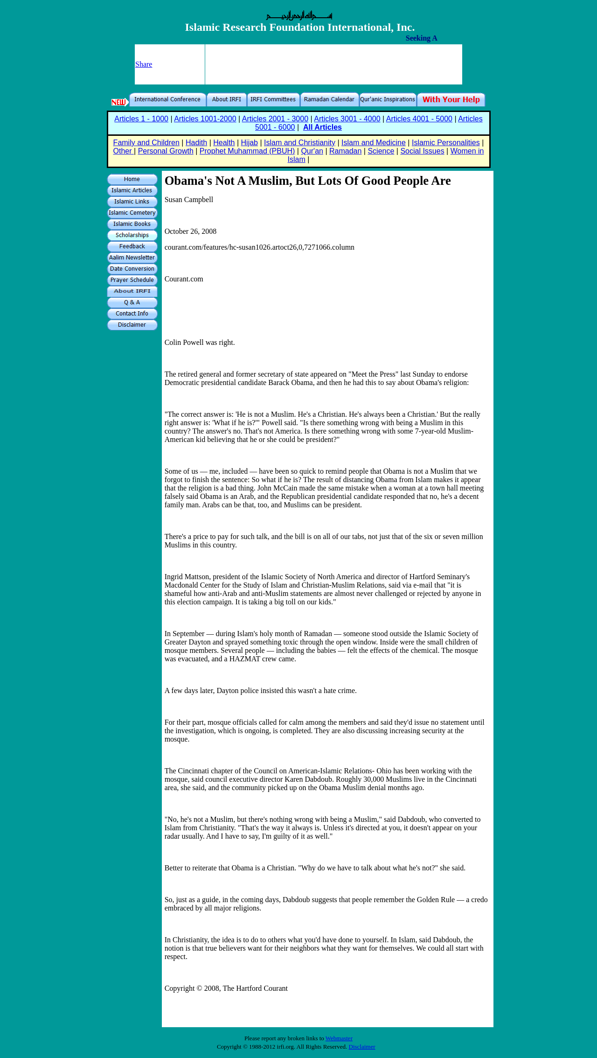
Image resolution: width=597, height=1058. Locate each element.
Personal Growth (166, 151)
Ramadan (345, 151)
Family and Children (146, 143)
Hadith (196, 143)
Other (123, 151)
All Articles (322, 127)
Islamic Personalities (446, 143)
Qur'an (312, 151)
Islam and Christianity (299, 143)
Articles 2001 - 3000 (275, 119)
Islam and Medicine (373, 143)
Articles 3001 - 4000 (347, 119)
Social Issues (422, 151)
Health (224, 143)
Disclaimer (362, 1046)
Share (143, 64)
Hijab (249, 143)
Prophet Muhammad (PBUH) (247, 151)
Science (381, 151)
